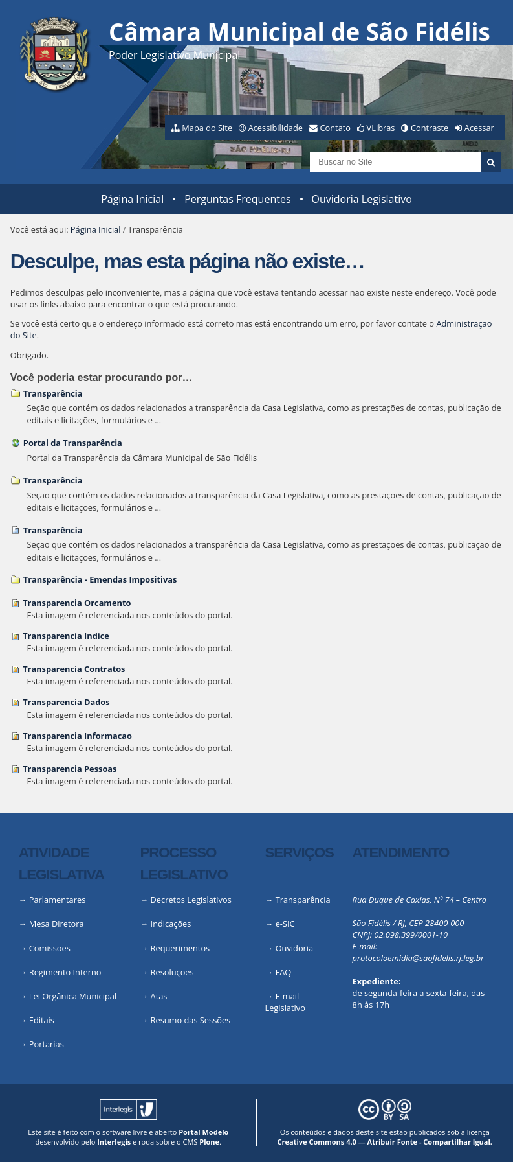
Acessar (479, 128)
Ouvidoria (295, 948)
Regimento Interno (65, 972)
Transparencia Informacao (77, 735)
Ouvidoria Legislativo (362, 199)
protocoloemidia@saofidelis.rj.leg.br (419, 958)
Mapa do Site (207, 128)
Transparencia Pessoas (69, 768)
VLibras (381, 128)
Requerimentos (180, 948)
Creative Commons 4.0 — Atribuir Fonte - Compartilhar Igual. (384, 1141)
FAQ (284, 972)
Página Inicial (132, 199)
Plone (209, 1141)
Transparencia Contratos (74, 669)
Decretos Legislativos (191, 899)
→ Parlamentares (52, 899)
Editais (41, 1020)
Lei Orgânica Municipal (72, 996)
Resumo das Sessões (191, 1020)
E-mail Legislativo (285, 1002)
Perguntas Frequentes (237, 199)
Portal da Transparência (72, 442)
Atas (159, 996)
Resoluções (172, 972)
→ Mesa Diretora (51, 923)
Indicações (171, 923)
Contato (335, 128)
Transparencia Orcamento (77, 603)
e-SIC (285, 923)
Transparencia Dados (66, 702)
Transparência (53, 393)
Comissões (50, 948)
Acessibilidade (275, 128)
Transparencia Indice (66, 636)
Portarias (46, 1044)
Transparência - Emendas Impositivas (100, 579)
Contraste (429, 128)
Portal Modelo (203, 1132)
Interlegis (114, 1141)
